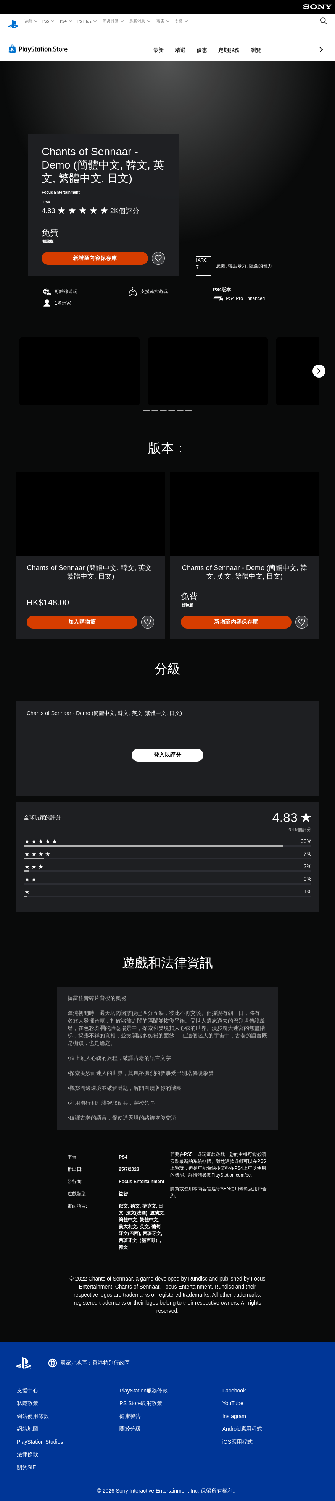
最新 (118, 42)
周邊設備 (110, 21)
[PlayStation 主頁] (13, 21)
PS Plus (84, 21)
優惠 (161, 42)
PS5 (46, 21)
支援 (178, 21)
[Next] (318, 363)
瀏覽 (215, 42)
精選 (139, 42)
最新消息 (137, 21)
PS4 (63, 21)
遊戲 (28, 21)
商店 (160, 21)
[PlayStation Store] (39, 42)
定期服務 (188, 42)
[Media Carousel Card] (79, 364)
